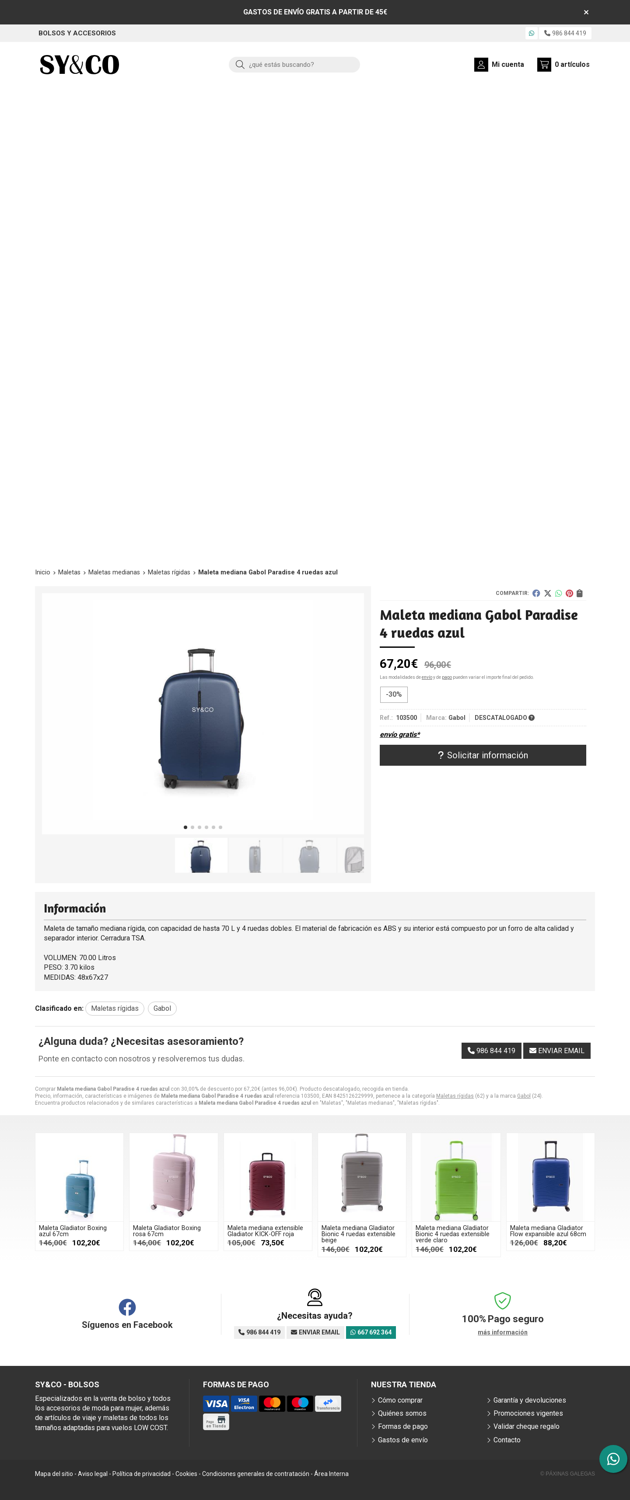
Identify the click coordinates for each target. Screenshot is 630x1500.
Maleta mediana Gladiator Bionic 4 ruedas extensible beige (359, 1234)
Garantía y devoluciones (530, 1400)
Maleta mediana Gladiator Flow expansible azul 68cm (548, 1231)
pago (447, 677)
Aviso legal (93, 1473)
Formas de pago (403, 1426)
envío (427, 677)
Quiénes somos (402, 1413)
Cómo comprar (400, 1400)
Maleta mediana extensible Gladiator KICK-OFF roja (265, 1231)
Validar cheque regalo (527, 1426)
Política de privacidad (141, 1473)
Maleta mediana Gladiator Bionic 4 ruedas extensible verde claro (453, 1234)
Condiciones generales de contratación (255, 1473)
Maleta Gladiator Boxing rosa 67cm (167, 1231)
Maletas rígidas (455, 1096)
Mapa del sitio (54, 1473)
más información (503, 1332)
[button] (185, 827)
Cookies (186, 1473)
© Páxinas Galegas (567, 1474)
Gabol (524, 1096)
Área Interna (331, 1473)
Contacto (507, 1440)
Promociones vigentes (528, 1413)
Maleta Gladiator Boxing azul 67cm (73, 1231)
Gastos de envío (403, 1440)
